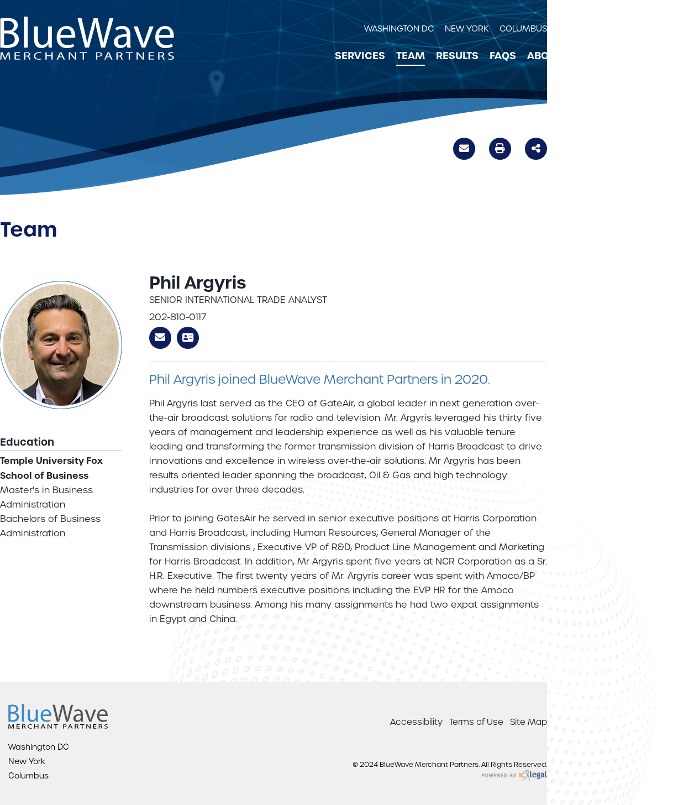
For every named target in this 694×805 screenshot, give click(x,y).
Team (410, 55)
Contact (596, 55)
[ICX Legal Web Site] (514, 776)
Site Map (528, 722)
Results (457, 55)
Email (464, 150)
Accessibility (416, 722)
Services (360, 55)
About (544, 55)
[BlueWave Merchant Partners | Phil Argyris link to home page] (87, 38)
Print (500, 148)
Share (535, 148)
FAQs (503, 55)
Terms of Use (476, 722)
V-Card (188, 338)
